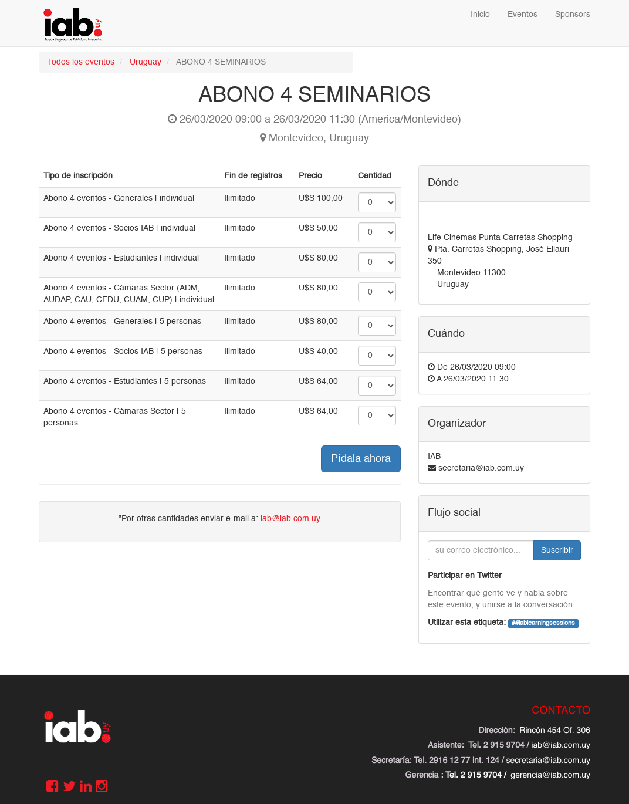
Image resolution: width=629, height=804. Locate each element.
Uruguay (145, 62)
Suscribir (557, 550)
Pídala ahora (361, 459)
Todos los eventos (81, 62)
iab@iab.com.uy (290, 519)
